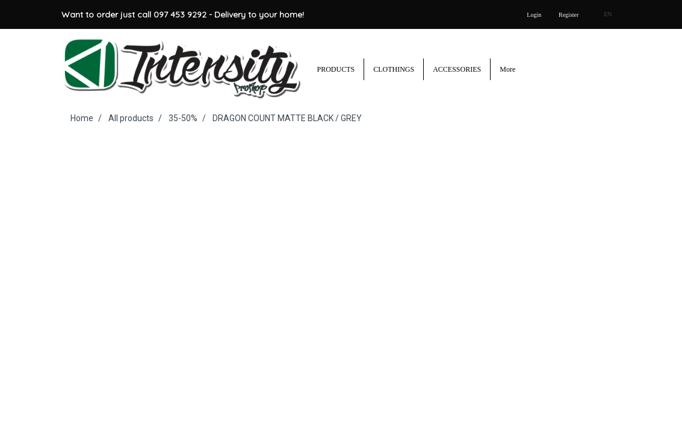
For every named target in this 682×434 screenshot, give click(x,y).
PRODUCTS (336, 69)
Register (568, 14)
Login (534, 14)
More (507, 69)
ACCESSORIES (457, 69)
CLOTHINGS (393, 69)
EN (603, 14)
